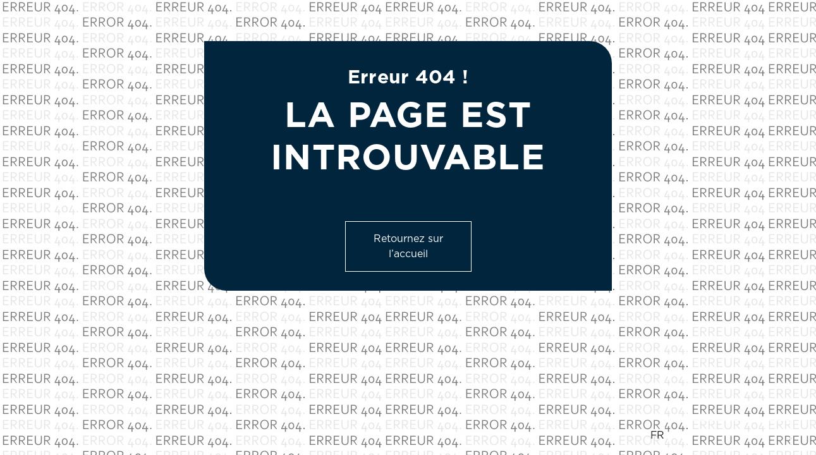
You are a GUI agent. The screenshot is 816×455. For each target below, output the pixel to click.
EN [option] (682, 435)
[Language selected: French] (720, 435)
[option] (727, 435)
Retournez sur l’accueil (408, 246)
